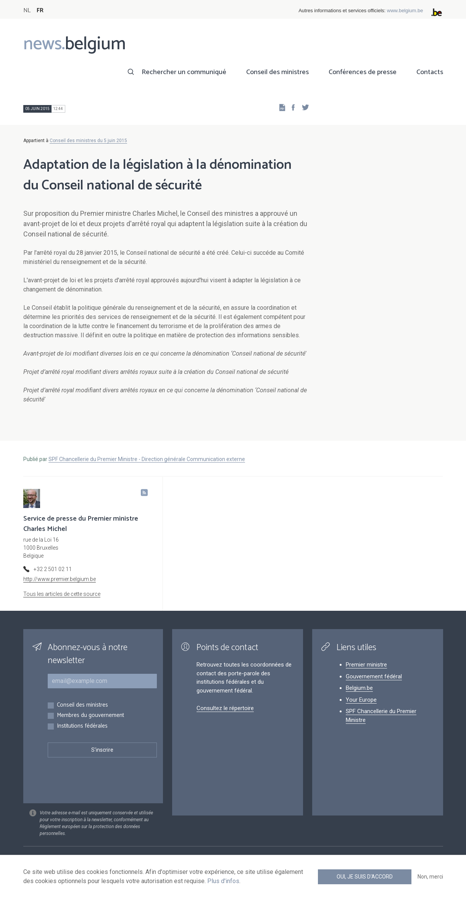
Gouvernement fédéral (374, 676)
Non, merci (430, 877)
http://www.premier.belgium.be (59, 579)
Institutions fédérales (82, 726)
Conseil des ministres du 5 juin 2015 (88, 140)
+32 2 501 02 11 (53, 569)
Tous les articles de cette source (61, 594)
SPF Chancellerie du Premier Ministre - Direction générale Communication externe (146, 459)
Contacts (429, 72)
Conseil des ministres (277, 72)
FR (40, 10)
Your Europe (361, 699)
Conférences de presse (363, 72)
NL (27, 10)
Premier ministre (366, 664)
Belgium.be (359, 687)
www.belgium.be (405, 10)
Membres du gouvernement (90, 715)
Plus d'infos (223, 881)
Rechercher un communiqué (184, 72)
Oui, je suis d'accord (365, 877)
